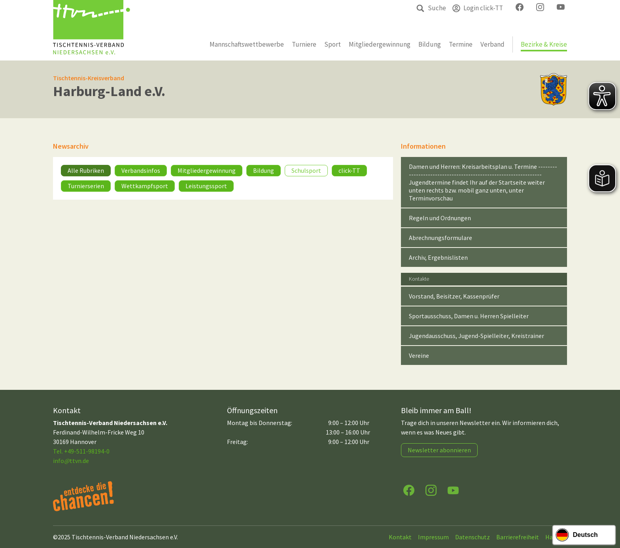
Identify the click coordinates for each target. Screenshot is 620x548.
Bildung (263, 170)
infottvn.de (71, 461)
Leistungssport (206, 186)
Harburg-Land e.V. (109, 91)
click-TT (349, 170)
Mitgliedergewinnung (207, 170)
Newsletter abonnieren (439, 450)
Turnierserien (86, 186)
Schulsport (306, 170)
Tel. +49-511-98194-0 (81, 451)
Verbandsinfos (140, 170)
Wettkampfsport (144, 186)
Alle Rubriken (86, 170)
